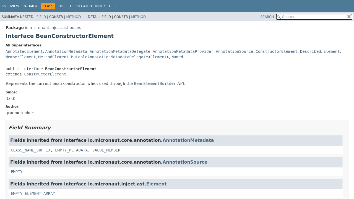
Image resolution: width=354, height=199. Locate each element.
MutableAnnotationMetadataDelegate (109, 57)
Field (41, 17)
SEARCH (267, 17)
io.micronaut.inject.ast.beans (53, 27)
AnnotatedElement (24, 51)
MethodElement (53, 57)
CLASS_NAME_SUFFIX (30, 150)
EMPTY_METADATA (71, 150)
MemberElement (21, 57)
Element (332, 51)
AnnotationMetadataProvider (183, 51)
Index (100, 6)
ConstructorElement (277, 51)
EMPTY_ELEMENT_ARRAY (33, 193)
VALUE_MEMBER (106, 150)
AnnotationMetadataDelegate (120, 51)
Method (73, 17)
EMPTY (16, 171)
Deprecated (81, 6)
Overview (10, 6)
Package (30, 6)
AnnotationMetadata (66, 51)
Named (177, 57)
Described (310, 51)
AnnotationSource (234, 51)
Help (113, 6)
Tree (62, 6)
